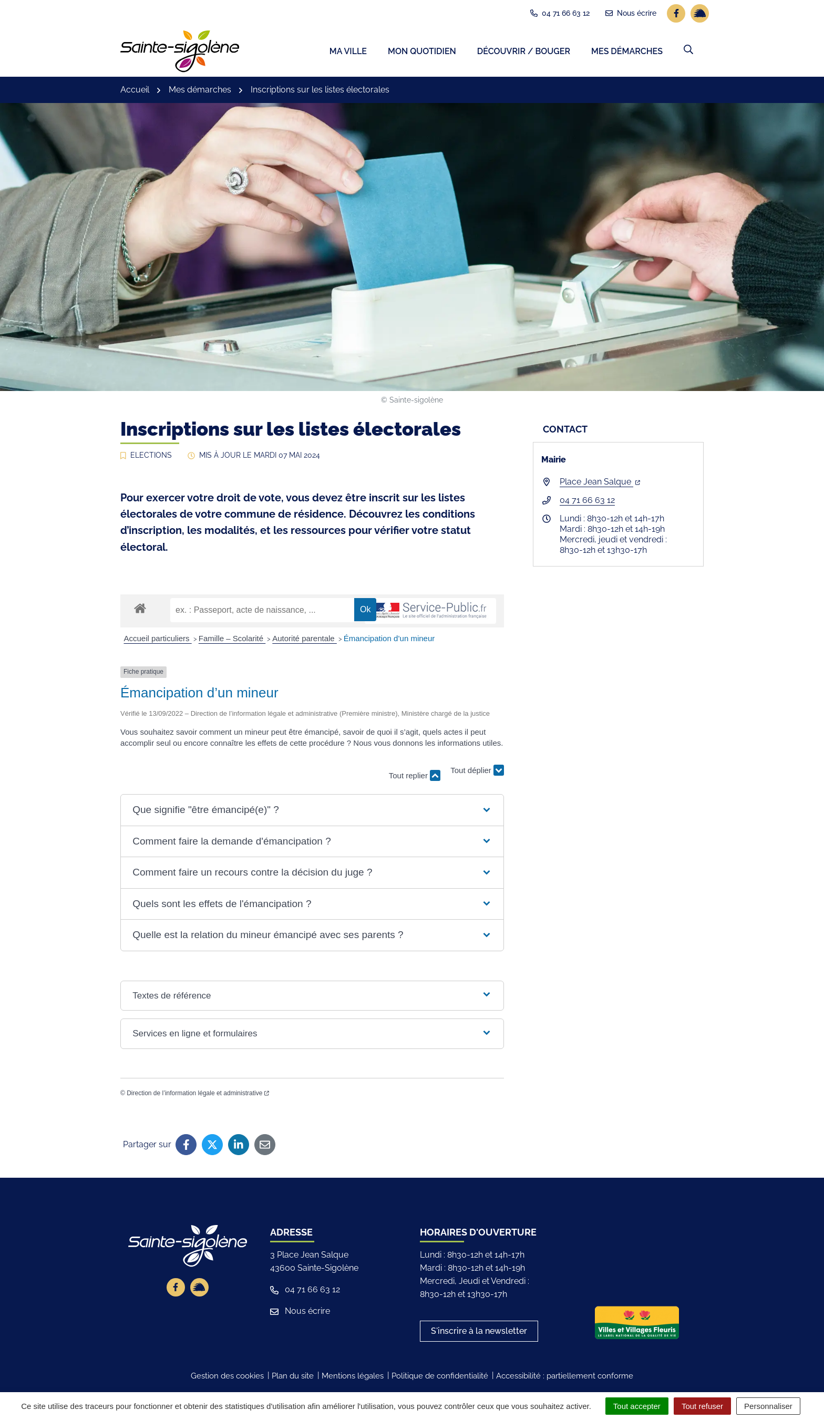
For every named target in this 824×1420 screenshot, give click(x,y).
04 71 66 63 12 (587, 503)
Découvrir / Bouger (523, 53)
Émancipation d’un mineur (389, 640)
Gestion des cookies (227, 1378)
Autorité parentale (304, 640)
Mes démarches (627, 53)
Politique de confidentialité (440, 1378)
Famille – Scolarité (232, 640)
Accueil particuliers (158, 640)
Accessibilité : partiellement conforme (564, 1378)
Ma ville (348, 53)
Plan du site (293, 1378)
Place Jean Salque (600, 484)
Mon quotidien (422, 53)
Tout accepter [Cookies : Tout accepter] (637, 1406)
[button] (688, 51)
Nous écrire (300, 1313)
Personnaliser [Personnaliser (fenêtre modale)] (768, 1406)
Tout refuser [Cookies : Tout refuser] (702, 1406)
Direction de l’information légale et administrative (198, 1095)
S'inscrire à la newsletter (479, 1333)
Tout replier (414, 778)
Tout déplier (477, 772)
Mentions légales (353, 1378)
